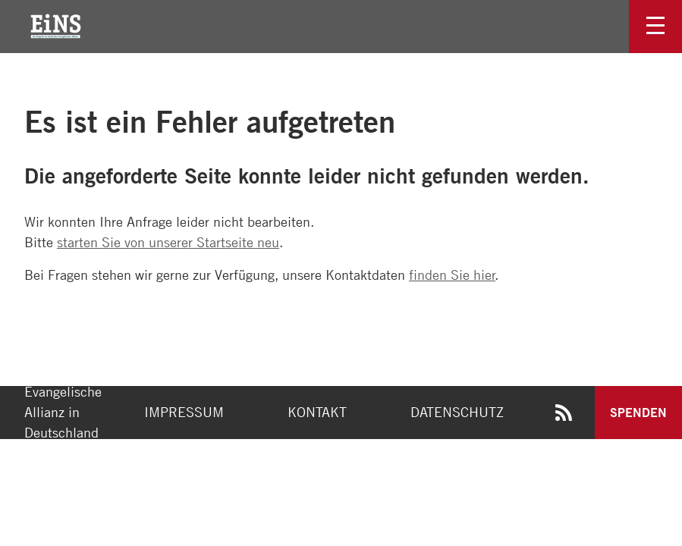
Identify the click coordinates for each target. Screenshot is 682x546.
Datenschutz (457, 411)
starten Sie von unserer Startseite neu (168, 242)
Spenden (638, 412)
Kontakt (317, 411)
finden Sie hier (452, 274)
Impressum (184, 411)
